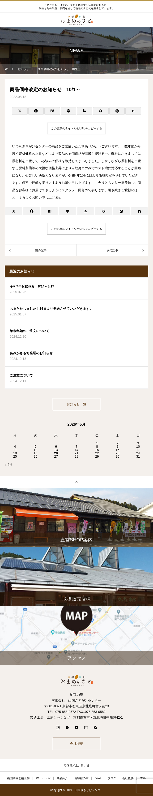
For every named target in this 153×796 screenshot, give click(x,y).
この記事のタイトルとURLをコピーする (76, 128)
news (98, 778)
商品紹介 (62, 778)
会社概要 (76, 744)
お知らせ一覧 (76, 404)
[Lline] (68, 111)
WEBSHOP (43, 778)
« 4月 (9, 464)
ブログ (112, 778)
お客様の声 (81, 778)
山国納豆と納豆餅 (18, 778)
